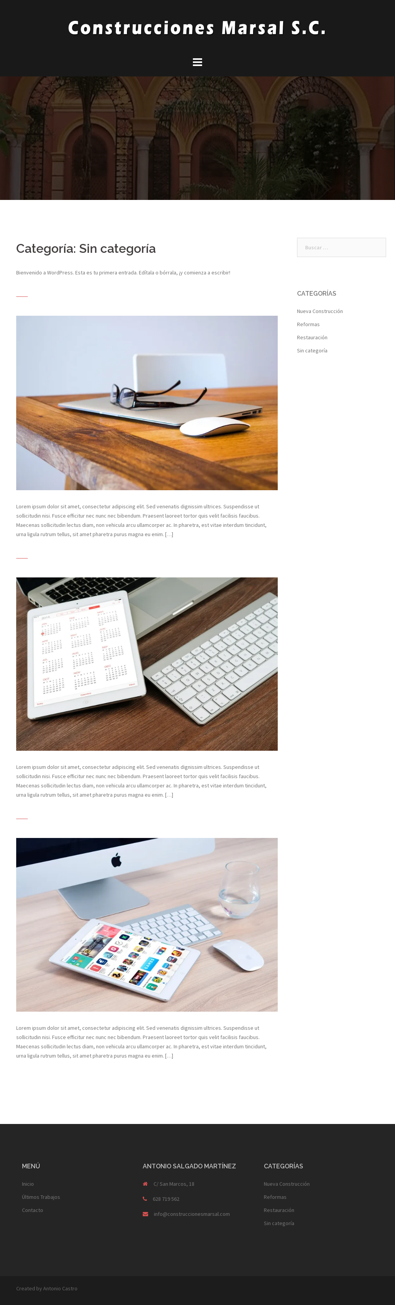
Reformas (308, 324)
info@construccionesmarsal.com (192, 1213)
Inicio (28, 1183)
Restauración (312, 337)
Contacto (32, 1210)
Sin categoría (312, 350)
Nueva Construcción (320, 311)
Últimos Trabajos (41, 1196)
